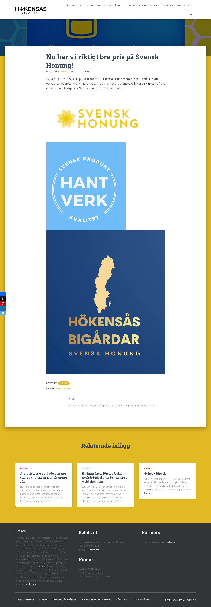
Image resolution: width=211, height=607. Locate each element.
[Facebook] (3, 294)
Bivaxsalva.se (168, 542)
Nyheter (89, 6)
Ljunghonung (30, 584)
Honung (64, 383)
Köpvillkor (167, 6)
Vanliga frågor (185, 6)
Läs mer (47, 501)
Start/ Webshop (72, 6)
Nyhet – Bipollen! (156, 473)
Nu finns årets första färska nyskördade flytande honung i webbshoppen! (104, 477)
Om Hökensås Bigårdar (110, 6)
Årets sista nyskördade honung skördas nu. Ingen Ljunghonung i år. (43, 477)
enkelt (58, 388)
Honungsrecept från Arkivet (142, 6)
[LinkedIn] (3, 308)
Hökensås (44, 566)
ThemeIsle (190, 600)
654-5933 (94, 549)
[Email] (3, 313)
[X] (3, 298)
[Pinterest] (3, 303)
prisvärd (67, 388)
